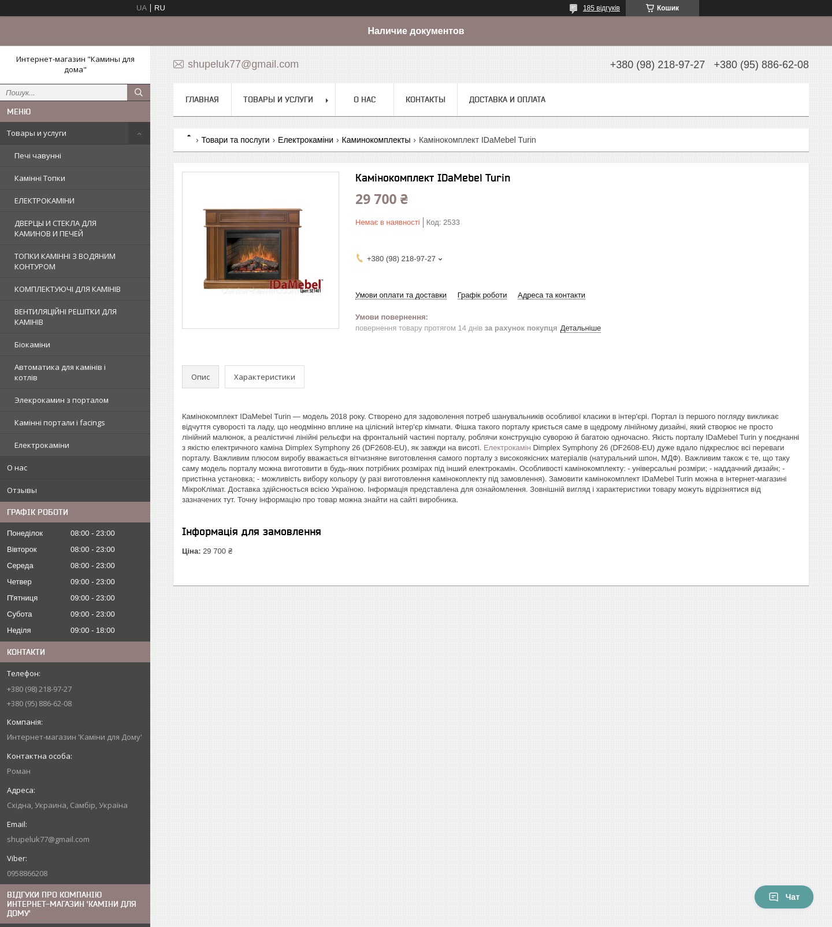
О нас (17, 467)
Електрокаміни (41, 445)
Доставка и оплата (507, 99)
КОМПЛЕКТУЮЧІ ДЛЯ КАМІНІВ (67, 289)
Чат (784, 897)
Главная (202, 99)
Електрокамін (507, 447)
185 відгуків (601, 8)
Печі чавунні (37, 155)
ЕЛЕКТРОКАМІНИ (44, 200)
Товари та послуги (235, 139)
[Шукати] (138, 92)
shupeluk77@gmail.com (48, 839)
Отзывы (22, 490)
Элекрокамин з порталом (61, 400)
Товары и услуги (36, 133)
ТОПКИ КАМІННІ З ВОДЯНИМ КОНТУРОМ (65, 261)
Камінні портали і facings (59, 422)
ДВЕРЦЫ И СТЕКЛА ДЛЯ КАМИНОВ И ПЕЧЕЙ (55, 228)
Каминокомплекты (376, 139)
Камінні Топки (39, 178)
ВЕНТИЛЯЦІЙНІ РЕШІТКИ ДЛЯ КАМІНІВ (65, 316)
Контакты (425, 99)
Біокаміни (32, 344)
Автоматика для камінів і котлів (60, 372)
